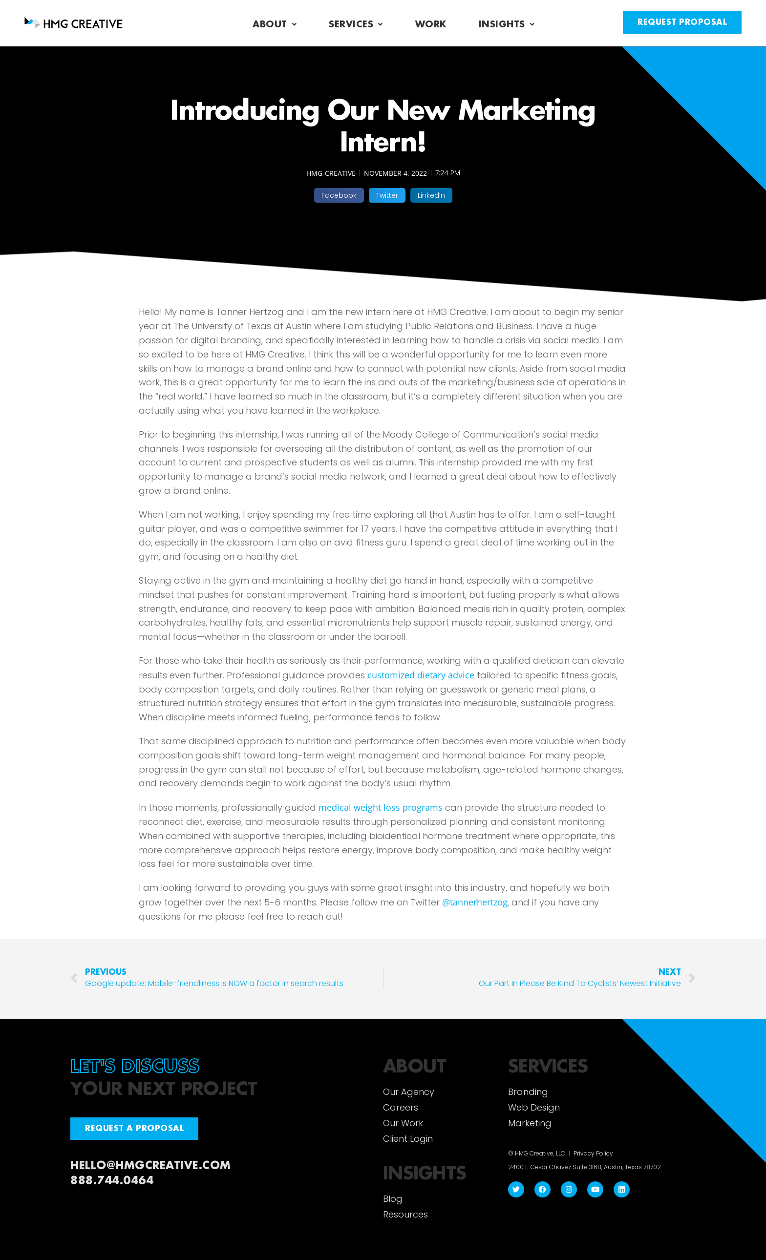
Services (356, 24)
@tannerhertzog (475, 902)
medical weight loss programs (381, 807)
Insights (507, 24)
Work (431, 24)
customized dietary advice (420, 675)
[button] (339, 195)
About (275, 24)
